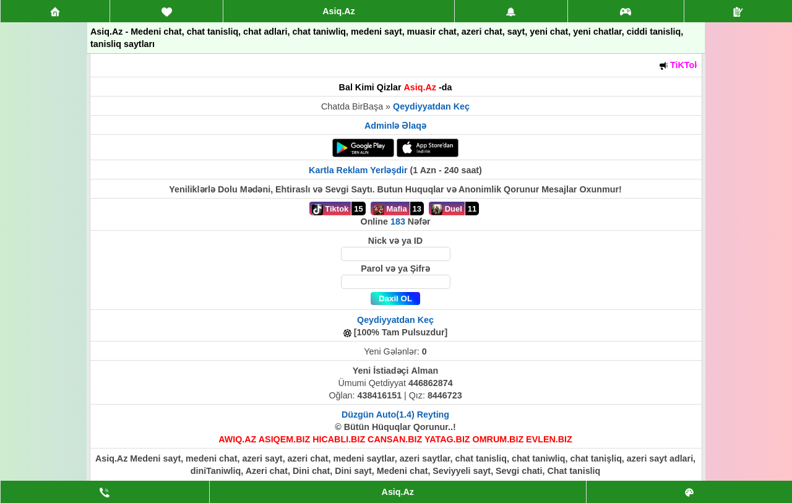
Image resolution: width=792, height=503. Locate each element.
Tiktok (330, 209)
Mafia (390, 209)
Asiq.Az (338, 11)
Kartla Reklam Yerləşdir (358, 170)
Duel (446, 209)
